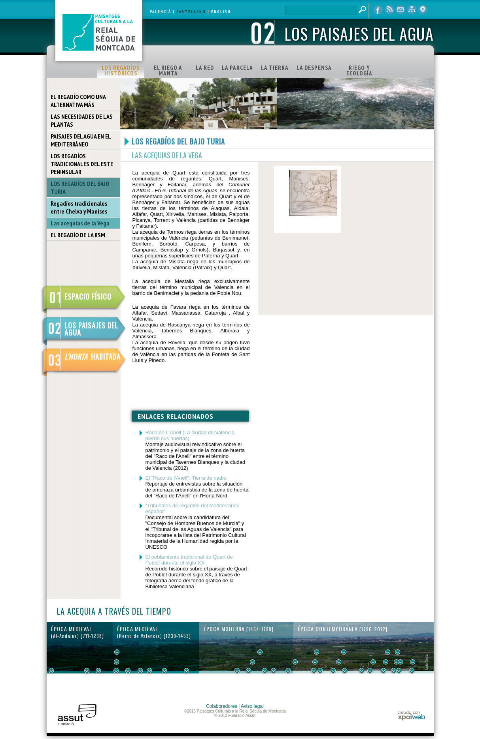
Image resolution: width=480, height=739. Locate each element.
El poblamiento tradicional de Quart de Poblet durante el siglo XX (189, 560)
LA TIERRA (275, 67)
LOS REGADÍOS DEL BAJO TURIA (80, 187)
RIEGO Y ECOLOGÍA (359, 70)
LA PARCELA (237, 67)
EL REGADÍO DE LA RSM (78, 235)
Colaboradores (221, 706)
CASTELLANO (191, 11)
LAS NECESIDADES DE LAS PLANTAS (82, 120)
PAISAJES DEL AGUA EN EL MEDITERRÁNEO (81, 140)
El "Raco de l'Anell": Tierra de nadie (186, 478)
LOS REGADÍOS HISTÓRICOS (121, 70)
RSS (389, 10)
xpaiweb (411, 715)
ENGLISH (221, 11)
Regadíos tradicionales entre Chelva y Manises (79, 207)
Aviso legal (252, 706)
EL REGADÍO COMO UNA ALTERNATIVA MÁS (78, 101)
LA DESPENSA (314, 67)
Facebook (378, 10)
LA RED (205, 67)
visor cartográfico (422, 10)
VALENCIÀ (160, 11)
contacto (400, 10)
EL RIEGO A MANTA (168, 70)
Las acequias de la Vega (80, 223)
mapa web (411, 10)
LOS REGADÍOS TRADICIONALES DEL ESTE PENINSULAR (82, 164)
